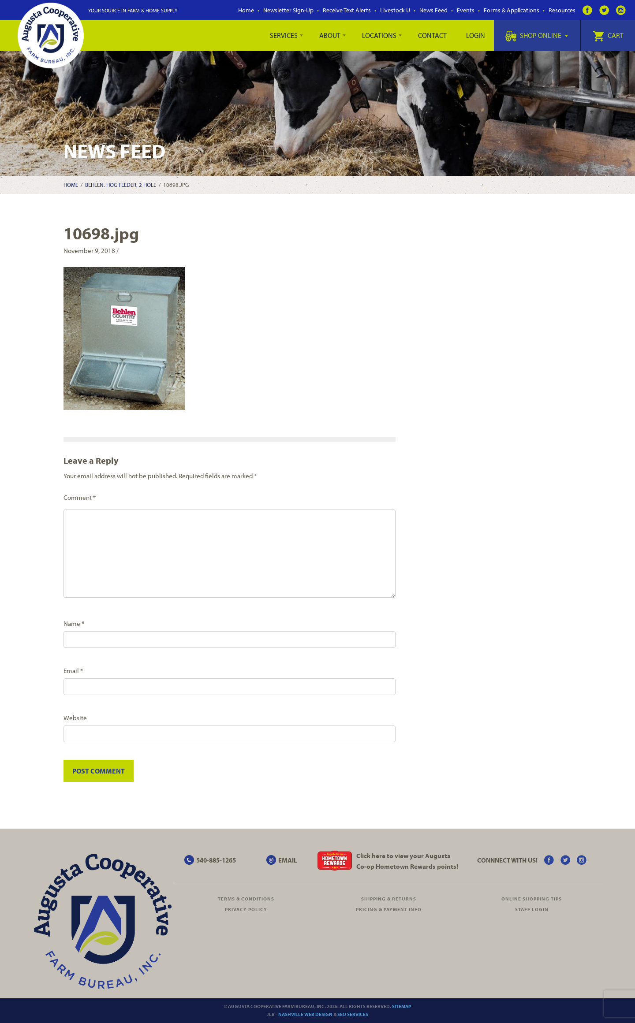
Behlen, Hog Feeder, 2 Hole (120, 184)
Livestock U (395, 10)
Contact (432, 35)
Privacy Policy (246, 909)
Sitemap (401, 1006)
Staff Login (532, 909)
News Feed (433, 10)
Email (73, 670)
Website (75, 718)
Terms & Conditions (246, 899)
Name (74, 623)
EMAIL (287, 860)
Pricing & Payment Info (389, 909)
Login (475, 35)
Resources (562, 10)
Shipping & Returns (388, 899)
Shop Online (536, 35)
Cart (608, 35)
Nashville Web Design (305, 1014)
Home (246, 10)
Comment (80, 497)
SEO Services (352, 1014)
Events (465, 10)
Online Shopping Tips (531, 899)
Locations (379, 35)
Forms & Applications (511, 10)
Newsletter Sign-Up (288, 10)
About (329, 35)
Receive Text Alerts (347, 10)
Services (284, 35)
